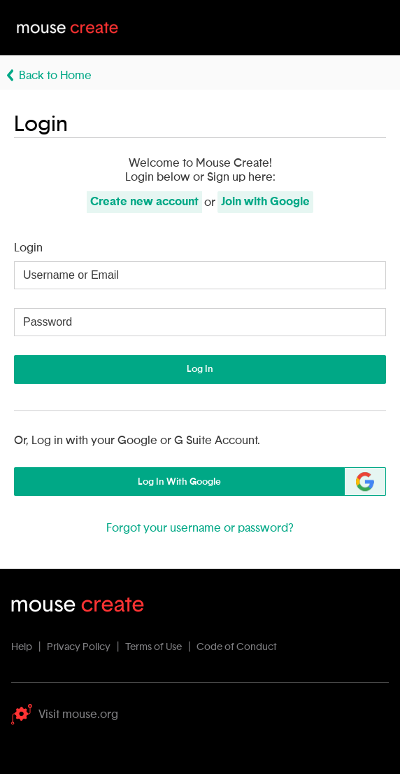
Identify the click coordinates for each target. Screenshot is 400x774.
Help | (28, 647)
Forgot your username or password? (200, 528)
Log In (200, 369)
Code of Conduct (237, 647)
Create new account (144, 201)
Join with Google (265, 201)
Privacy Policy (78, 647)
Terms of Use (153, 647)
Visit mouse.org (64, 714)
